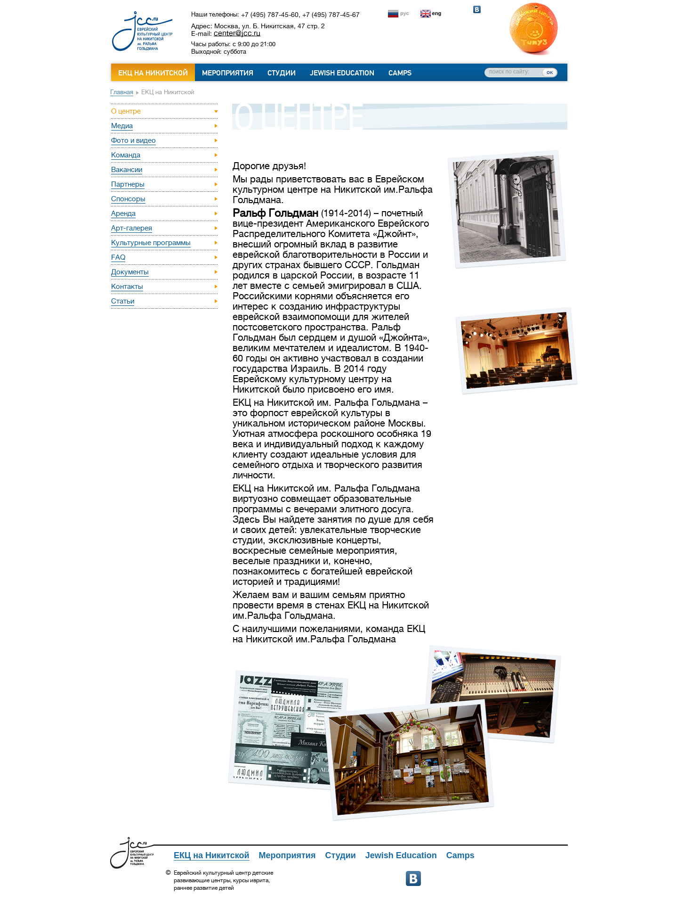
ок (550, 72)
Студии (281, 73)
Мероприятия (227, 73)
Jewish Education (342, 73)
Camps (400, 73)
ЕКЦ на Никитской (153, 73)
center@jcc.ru (237, 33)
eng (437, 13)
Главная (121, 92)
